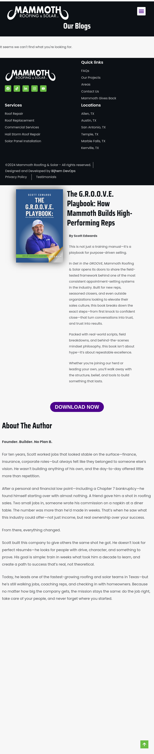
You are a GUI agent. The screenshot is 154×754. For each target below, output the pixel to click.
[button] (141, 11)
